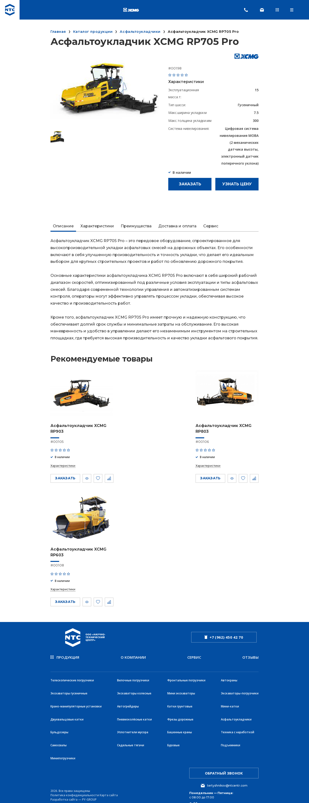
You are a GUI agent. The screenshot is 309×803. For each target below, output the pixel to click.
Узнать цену (237, 184)
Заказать (190, 184)
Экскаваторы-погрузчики (240, 683)
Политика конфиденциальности (74, 770)
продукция (64, 655)
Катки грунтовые (179, 694)
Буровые (173, 726)
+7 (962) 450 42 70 (224, 635)
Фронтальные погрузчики (186, 672)
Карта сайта (109, 770)
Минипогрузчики (62, 736)
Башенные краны (179, 715)
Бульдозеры (59, 715)
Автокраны (229, 672)
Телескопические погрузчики (72, 672)
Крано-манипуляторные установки (76, 694)
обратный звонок (224, 748)
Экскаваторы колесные (134, 683)
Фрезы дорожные (180, 704)
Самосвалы (58, 726)
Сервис (194, 655)
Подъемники (230, 726)
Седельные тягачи (130, 726)
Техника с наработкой (237, 715)
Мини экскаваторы (181, 683)
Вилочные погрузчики (133, 672)
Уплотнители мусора (132, 715)
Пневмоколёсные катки (134, 704)
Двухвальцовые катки (67, 704)
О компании (133, 655)
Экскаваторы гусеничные (68, 683)
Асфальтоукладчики (236, 704)
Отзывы (250, 655)
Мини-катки (230, 694)
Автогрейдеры (128, 694)
